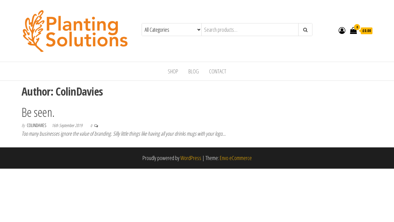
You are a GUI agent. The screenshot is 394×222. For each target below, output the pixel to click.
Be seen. (38, 112)
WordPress (190, 158)
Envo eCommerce (236, 158)
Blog (193, 71)
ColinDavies (37, 125)
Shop (173, 71)
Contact (217, 71)
